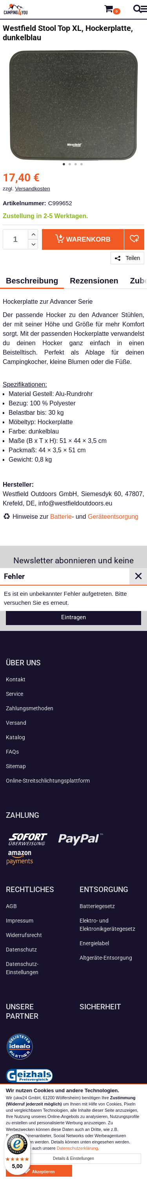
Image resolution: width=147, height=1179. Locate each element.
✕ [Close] (138, 576)
